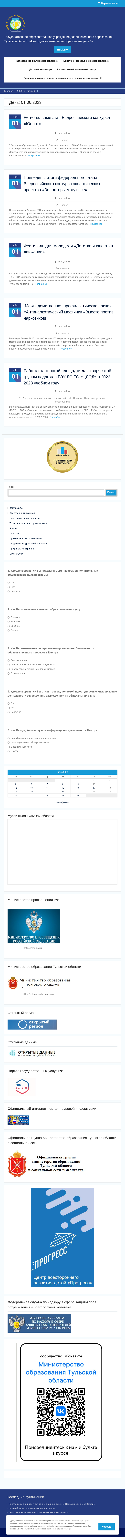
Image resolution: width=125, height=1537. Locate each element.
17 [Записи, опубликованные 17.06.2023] (94, 788)
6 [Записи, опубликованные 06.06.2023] (31, 784)
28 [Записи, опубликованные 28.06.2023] (47, 795)
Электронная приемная (22, 513)
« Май (58, 802)
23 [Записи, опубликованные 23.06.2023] (78, 792)
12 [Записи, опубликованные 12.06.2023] (16, 788)
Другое (13, 751)
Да (11, 582)
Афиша (13, 528)
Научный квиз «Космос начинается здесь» (32, 1508)
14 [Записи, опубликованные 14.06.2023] (47, 788)
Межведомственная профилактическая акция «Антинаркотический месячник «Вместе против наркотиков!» (69, 312)
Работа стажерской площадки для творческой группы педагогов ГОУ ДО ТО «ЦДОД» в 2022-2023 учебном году (68, 376)
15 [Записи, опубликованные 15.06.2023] (63, 788)
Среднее (14, 626)
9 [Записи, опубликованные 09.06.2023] (78, 784)
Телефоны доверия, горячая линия (28, 523)
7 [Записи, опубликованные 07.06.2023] (47, 784)
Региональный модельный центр (76, 69)
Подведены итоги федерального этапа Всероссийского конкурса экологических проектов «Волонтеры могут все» (62, 183)
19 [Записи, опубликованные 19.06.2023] (16, 792)
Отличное (14, 617)
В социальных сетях (20, 746)
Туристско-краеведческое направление (85, 60)
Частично (14, 591)
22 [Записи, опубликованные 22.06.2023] (63, 792)
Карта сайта (16, 508)
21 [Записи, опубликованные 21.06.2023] (47, 792)
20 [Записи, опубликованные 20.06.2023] (31, 792)
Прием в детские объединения (26, 538)
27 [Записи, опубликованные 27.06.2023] (31, 795)
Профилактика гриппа (22, 548)
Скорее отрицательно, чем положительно (31, 669)
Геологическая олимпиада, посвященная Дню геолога (38, 1512)
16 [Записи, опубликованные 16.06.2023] (78, 788)
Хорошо (106, 1526)
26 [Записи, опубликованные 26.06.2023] (16, 795)
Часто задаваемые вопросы (25, 518)
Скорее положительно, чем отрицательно (31, 664)
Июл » (66, 802)
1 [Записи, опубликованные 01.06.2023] (62, 780)
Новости (64, 140)
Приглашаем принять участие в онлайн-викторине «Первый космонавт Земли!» (52, 1504)
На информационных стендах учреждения (32, 738)
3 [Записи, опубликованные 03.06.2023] (93, 780)
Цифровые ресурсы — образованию (29, 543)
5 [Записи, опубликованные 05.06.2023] (15, 784)
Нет (11, 587)
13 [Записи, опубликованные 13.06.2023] (31, 788)
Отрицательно (17, 673)
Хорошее (14, 621)
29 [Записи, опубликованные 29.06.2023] (63, 795)
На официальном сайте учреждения (28, 742)
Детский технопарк (40, 69)
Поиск (11, 486)
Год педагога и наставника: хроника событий (46, 398)
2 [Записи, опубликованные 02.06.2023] (78, 780)
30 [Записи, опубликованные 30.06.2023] (78, 795)
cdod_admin (64, 133)
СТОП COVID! (16, 553)
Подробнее (34, 155)
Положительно (17, 660)
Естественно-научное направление (37, 60)
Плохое (13, 630)
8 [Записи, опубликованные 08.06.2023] (62, 784)
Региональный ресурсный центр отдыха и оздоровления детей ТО (62, 78)
